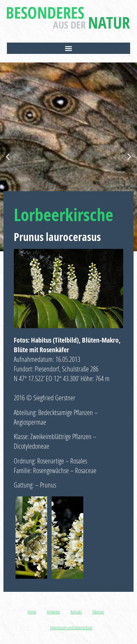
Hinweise (53, 612)
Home (32, 612)
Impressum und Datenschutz (71, 627)
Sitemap (98, 612)
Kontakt (76, 612)
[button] (68, 48)
